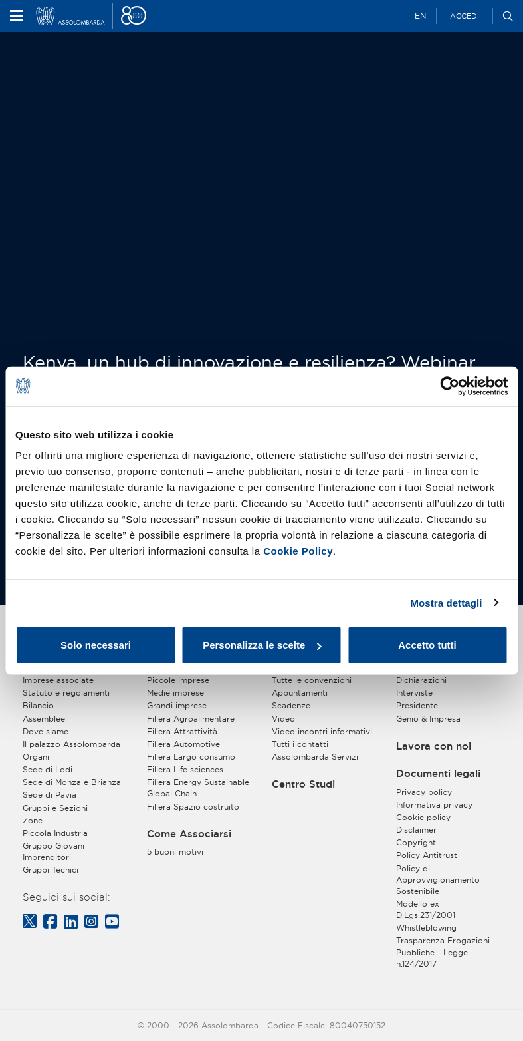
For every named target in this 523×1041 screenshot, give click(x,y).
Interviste (414, 692)
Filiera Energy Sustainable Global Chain (198, 788)
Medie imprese (175, 692)
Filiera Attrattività (182, 731)
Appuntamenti (300, 692)
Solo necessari (95, 645)
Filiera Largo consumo (191, 756)
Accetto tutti (427, 645)
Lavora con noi (433, 746)
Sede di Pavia (49, 794)
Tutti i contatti (300, 744)
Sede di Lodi (47, 769)
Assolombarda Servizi (315, 756)
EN (420, 15)
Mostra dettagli (446, 602)
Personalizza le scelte (262, 645)
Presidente (417, 705)
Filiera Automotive (183, 744)
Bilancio (38, 705)
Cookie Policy (298, 551)
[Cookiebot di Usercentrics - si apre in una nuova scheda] (449, 386)
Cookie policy (423, 817)
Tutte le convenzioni (312, 680)
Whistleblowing (426, 927)
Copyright (416, 842)
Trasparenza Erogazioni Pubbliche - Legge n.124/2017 (443, 951)
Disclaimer (416, 829)
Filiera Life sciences (185, 769)
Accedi (464, 16)
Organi (36, 756)
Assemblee (44, 718)
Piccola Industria (55, 833)
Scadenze (291, 705)
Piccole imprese (178, 680)
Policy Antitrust (426, 855)
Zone (33, 820)
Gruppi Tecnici (50, 869)
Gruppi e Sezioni (55, 808)
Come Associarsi (189, 834)
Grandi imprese (177, 705)
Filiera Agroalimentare (191, 718)
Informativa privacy (434, 804)
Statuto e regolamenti (66, 692)
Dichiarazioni (421, 680)
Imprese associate (58, 680)
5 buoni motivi (175, 851)
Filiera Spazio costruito (193, 806)
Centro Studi (303, 784)
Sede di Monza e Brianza (72, 782)
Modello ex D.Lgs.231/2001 (425, 909)
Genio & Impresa (428, 718)
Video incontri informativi (322, 731)
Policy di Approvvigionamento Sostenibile (438, 879)
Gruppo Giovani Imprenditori (53, 851)
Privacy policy (424, 792)
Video (283, 718)
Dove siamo (46, 731)
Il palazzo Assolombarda (71, 744)
